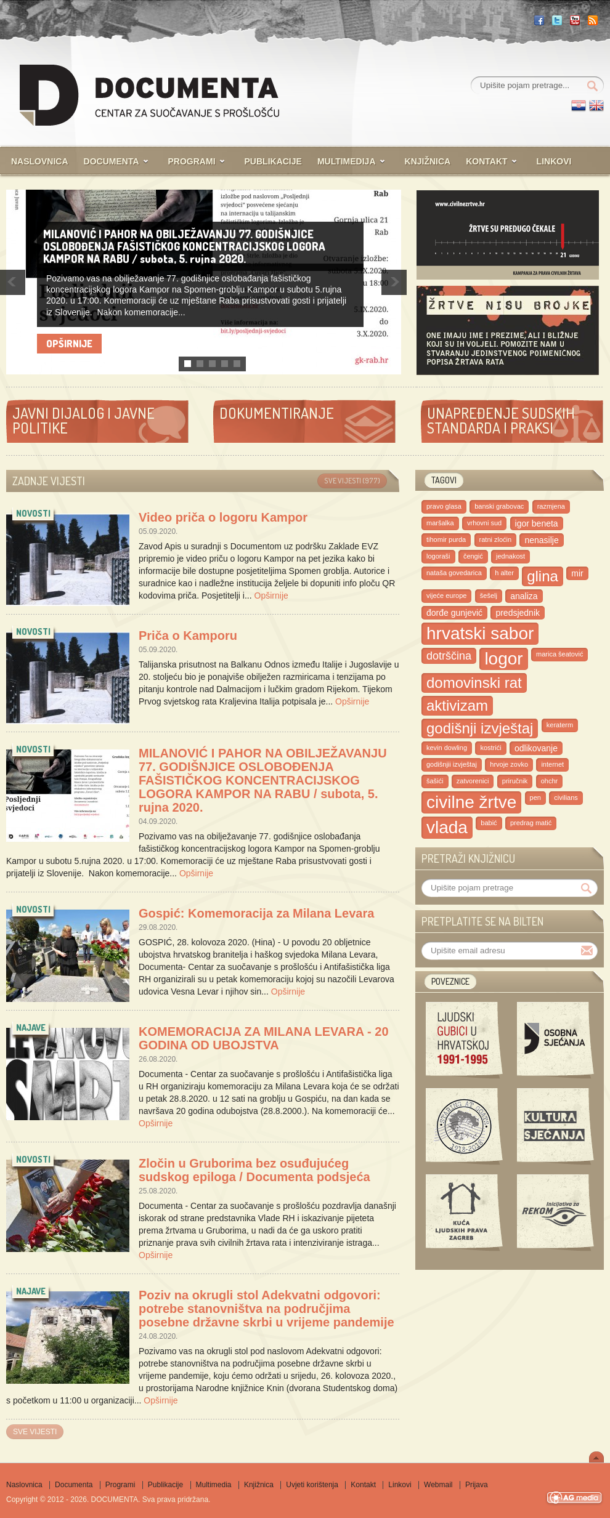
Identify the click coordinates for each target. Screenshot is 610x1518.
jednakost (510, 556)
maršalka (440, 523)
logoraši (438, 556)
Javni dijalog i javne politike (83, 420)
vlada (447, 827)
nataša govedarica (454, 572)
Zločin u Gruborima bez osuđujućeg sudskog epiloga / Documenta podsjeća (254, 1170)
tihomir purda (446, 539)
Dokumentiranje (276, 412)
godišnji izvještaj (479, 728)
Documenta (111, 161)
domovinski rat (474, 682)
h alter (504, 572)
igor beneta (536, 523)
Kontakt (486, 161)
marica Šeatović (559, 654)
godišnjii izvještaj (451, 764)
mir (577, 573)
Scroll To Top (596, 1457)
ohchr (549, 781)
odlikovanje (536, 748)
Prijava (476, 1484)
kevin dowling (446, 747)
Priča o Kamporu (188, 635)
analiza (523, 596)
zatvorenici (473, 781)
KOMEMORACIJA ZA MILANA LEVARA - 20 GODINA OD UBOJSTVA (264, 1038)
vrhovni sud (484, 523)
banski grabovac (499, 506)
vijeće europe (446, 595)
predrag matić (530, 822)
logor (503, 658)
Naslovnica (39, 161)
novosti (33, 513)
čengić (473, 556)
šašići (435, 781)
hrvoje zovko (509, 764)
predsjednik (517, 613)
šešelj (488, 595)
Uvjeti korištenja (312, 1484)
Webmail (438, 1484)
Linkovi (554, 161)
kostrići (490, 747)
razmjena (551, 506)
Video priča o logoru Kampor (223, 517)
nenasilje (541, 540)
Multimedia (214, 1484)
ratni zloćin (495, 539)
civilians (566, 797)
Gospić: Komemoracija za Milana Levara (256, 913)
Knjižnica (428, 161)
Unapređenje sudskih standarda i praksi (501, 420)
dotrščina (448, 656)
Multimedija (346, 161)
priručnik (515, 781)
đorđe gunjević (454, 613)
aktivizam (457, 705)
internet (552, 764)
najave (31, 1027)
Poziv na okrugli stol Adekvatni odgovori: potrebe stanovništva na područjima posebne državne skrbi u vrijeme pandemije (266, 1308)
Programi (192, 161)
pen (535, 797)
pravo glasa (444, 506)
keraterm (560, 725)
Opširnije (69, 343)
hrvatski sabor (480, 633)
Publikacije (273, 161)
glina (542, 576)
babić (489, 822)
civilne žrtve (471, 802)
